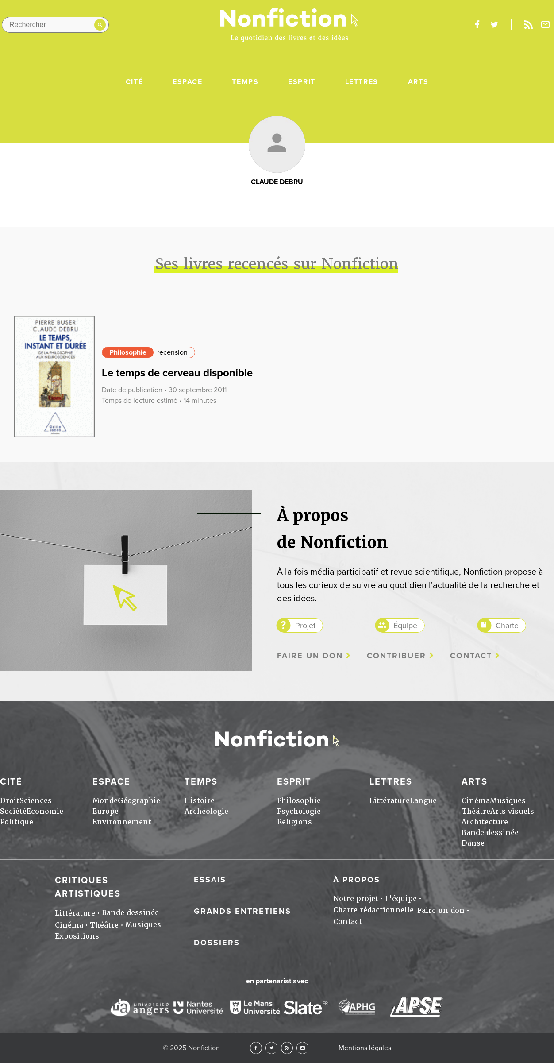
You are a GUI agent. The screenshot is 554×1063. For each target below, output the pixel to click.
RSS (287, 1048)
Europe (105, 811)
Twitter (271, 1048)
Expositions (77, 936)
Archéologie (206, 811)
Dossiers (217, 942)
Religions (294, 822)
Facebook (256, 1048)
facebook (477, 24)
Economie (45, 811)
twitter (494, 24)
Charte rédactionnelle (373, 910)
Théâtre (476, 811)
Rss (528, 24)
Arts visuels (512, 811)
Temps (245, 82)
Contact (471, 656)
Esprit (301, 82)
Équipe (405, 625)
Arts (418, 82)
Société (13, 811)
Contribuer (396, 656)
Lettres (361, 82)
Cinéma (476, 800)
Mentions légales (365, 1048)
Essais (210, 880)
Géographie (139, 800)
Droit (9, 800)
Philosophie (127, 352)
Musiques (508, 800)
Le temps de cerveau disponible (177, 373)
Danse (473, 843)
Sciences (35, 800)
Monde (105, 800)
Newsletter (545, 24)
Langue (423, 800)
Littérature (389, 800)
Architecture (485, 822)
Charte (507, 625)
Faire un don (310, 656)
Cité (134, 82)
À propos (356, 880)
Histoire (200, 800)
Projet (305, 625)
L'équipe (401, 898)
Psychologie (299, 811)
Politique (16, 822)
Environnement (121, 822)
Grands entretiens (242, 911)
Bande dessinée (490, 832)
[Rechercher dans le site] (55, 25)
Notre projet (355, 898)
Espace (188, 82)
